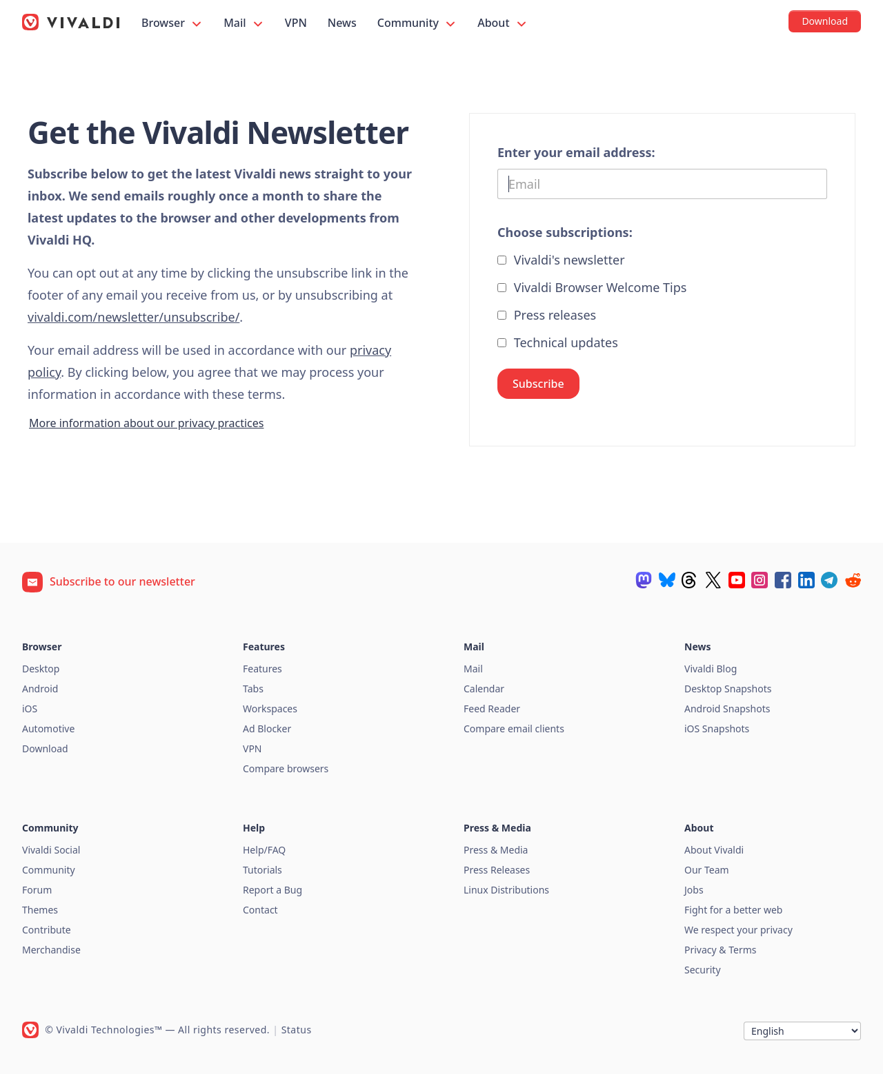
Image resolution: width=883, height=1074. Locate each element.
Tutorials (262, 869)
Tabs (253, 688)
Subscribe (538, 383)
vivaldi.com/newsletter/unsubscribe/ (133, 317)
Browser (172, 23)
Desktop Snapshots (727, 688)
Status (296, 1029)
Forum (37, 889)
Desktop (40, 668)
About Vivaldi (714, 849)
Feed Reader (492, 708)
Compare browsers (285, 768)
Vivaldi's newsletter (561, 259)
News (342, 22)
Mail (244, 23)
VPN (296, 22)
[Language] (802, 1031)
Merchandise (51, 949)
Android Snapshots (727, 708)
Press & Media (496, 849)
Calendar (484, 688)
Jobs (694, 889)
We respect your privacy (738, 929)
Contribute (46, 929)
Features (262, 668)
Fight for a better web (733, 909)
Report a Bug (272, 889)
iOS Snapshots (716, 728)
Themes (40, 909)
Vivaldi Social (51, 849)
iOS (29, 708)
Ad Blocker (267, 728)
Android (40, 688)
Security (702, 969)
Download (45, 748)
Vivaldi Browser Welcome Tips (591, 287)
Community (417, 23)
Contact (260, 909)
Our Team (706, 869)
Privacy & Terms (720, 949)
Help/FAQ (264, 849)
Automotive (48, 728)
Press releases (546, 315)
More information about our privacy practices (146, 423)
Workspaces (270, 708)
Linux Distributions (506, 889)
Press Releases (497, 869)
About (502, 23)
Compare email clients (514, 728)
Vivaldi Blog (710, 668)
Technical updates (557, 342)
